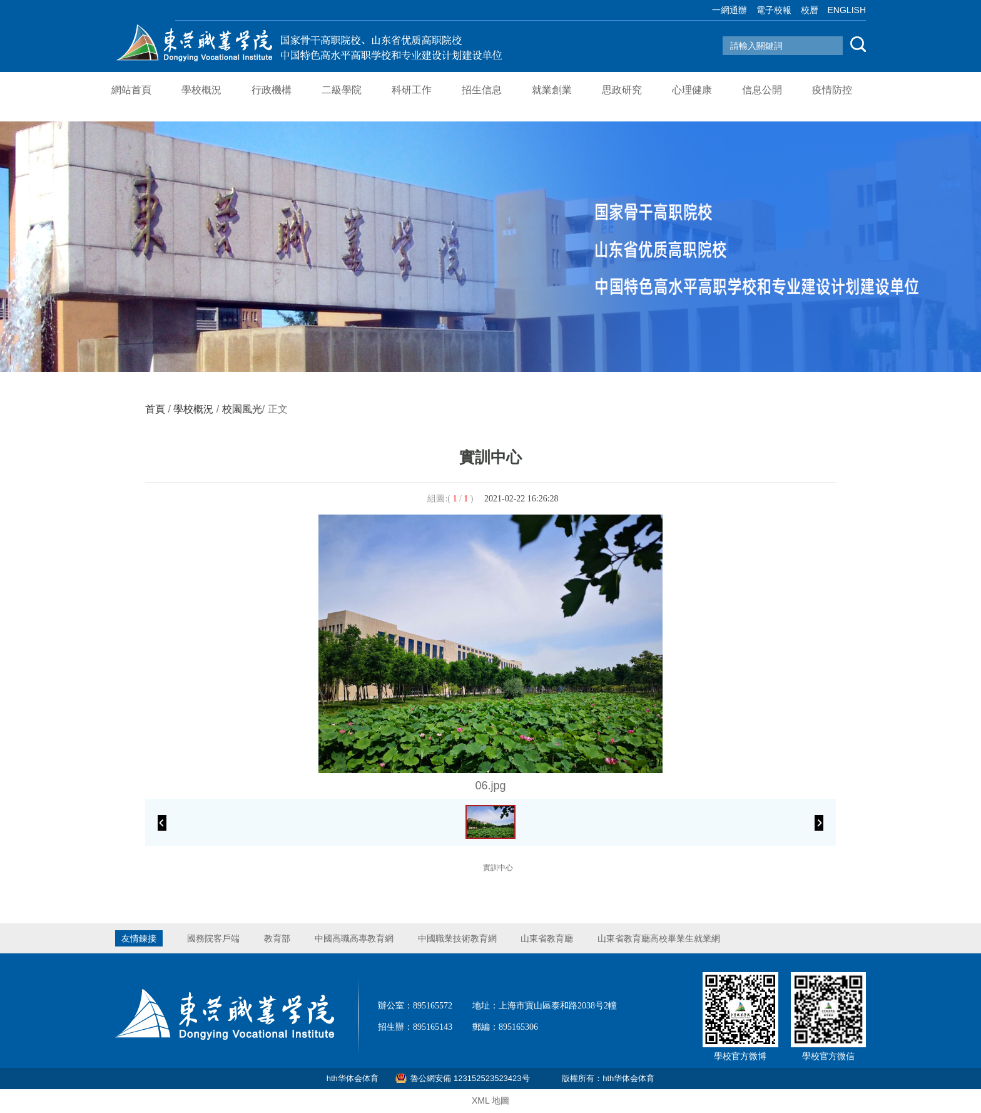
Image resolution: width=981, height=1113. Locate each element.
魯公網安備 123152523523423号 (469, 1078)
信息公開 (762, 90)
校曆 (809, 10)
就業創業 (552, 90)
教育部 (277, 938)
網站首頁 (131, 90)
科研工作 (412, 90)
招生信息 (482, 90)
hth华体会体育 (353, 1078)
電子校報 (773, 10)
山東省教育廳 (547, 938)
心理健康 (692, 90)
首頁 (155, 409)
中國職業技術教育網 (457, 938)
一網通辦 (729, 10)
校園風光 (242, 409)
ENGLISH (847, 10)
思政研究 (622, 90)
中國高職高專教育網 (354, 938)
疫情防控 (832, 90)
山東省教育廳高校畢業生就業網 (658, 938)
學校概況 (201, 90)
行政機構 (272, 90)
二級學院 (342, 90)
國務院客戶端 (213, 938)
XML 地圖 (490, 1100)
